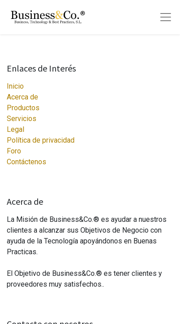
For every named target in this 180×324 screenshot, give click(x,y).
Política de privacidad (41, 140)
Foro (14, 151)
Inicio (15, 86)
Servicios (21, 118)
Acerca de (22, 97)
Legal (15, 129)
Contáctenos (26, 162)
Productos (23, 108)
